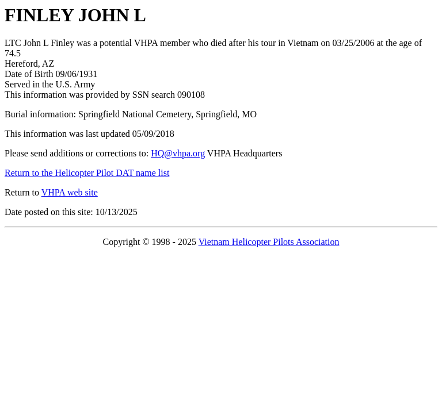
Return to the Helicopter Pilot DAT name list (87, 173)
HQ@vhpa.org (178, 153)
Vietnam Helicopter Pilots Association (269, 242)
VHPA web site (69, 192)
